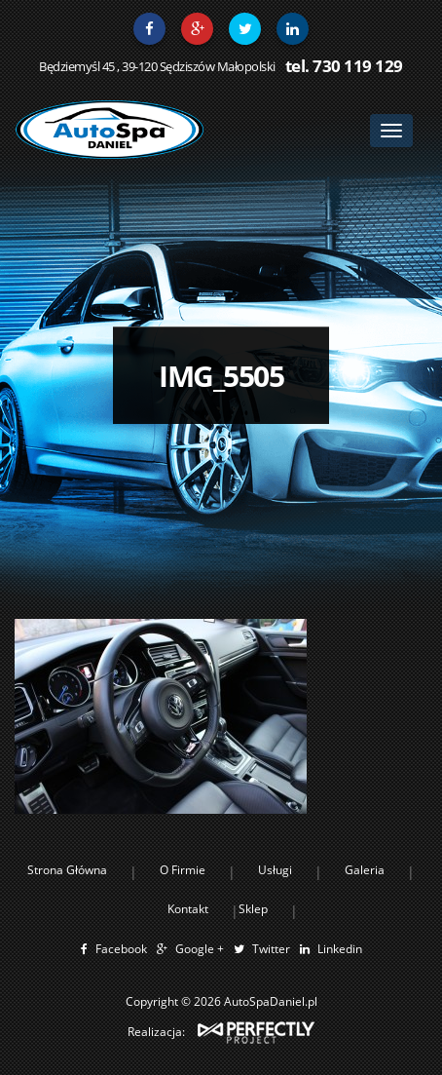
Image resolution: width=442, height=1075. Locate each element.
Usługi (275, 870)
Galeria (365, 870)
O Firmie (182, 870)
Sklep (253, 909)
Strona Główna (67, 870)
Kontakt (187, 909)
